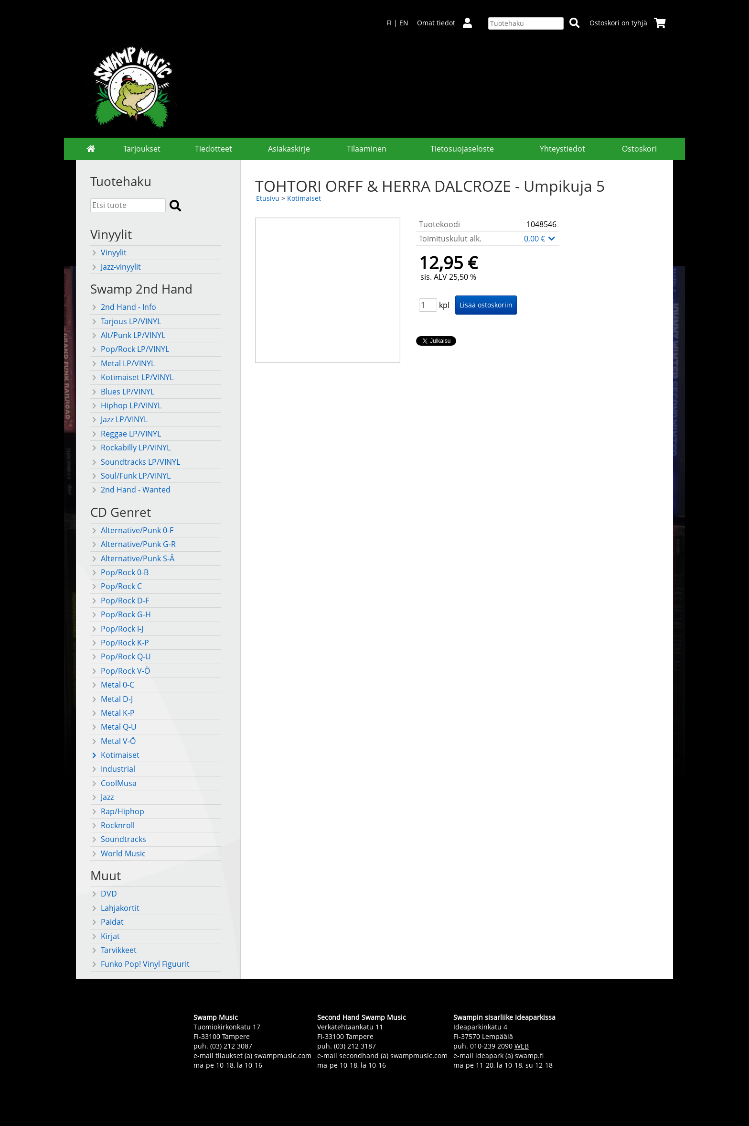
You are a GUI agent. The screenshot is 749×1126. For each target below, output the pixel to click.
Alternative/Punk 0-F (131, 530)
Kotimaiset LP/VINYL (131, 377)
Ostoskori (639, 148)
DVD (103, 893)
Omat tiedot (448, 22)
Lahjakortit (114, 908)
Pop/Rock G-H (120, 614)
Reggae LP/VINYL (125, 433)
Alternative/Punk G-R (133, 544)
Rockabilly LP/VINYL (130, 447)
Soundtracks (118, 839)
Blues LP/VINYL (122, 391)
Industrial (112, 769)
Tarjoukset (141, 148)
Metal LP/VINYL (122, 363)
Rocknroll (112, 825)
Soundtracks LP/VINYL (135, 462)
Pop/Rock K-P (119, 642)
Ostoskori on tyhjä (627, 22)
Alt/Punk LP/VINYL (127, 335)
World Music (118, 853)
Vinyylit (108, 252)
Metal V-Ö (113, 741)
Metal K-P (112, 713)
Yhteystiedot (562, 148)
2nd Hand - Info (123, 307)
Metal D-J (111, 699)
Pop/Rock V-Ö (120, 671)
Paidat (107, 922)
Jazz (102, 797)
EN (403, 22)
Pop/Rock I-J (116, 628)
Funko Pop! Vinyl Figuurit (140, 964)
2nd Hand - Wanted (130, 489)
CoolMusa (113, 783)
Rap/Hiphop (117, 811)
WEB (521, 1045)
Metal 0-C (112, 684)
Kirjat (105, 936)
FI (389, 22)
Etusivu (267, 198)
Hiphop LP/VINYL (125, 405)
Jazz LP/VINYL (119, 419)
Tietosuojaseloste (462, 148)
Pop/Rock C (116, 586)
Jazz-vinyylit (115, 267)
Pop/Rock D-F (119, 600)
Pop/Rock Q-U (120, 656)
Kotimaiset (114, 755)
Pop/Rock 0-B (119, 572)
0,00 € (540, 238)
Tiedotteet (213, 148)
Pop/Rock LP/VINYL (129, 349)
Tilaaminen (366, 148)
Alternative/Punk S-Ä (132, 558)
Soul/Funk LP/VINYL (130, 475)
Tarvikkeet (113, 950)
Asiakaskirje (289, 148)
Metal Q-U (113, 727)
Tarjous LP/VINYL (125, 321)
